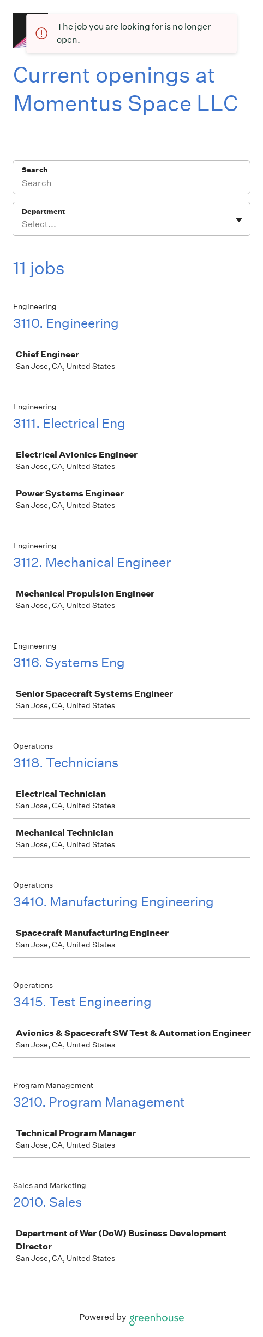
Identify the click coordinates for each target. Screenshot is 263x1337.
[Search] (131, 184)
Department (43, 211)
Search (34, 170)
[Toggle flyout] (239, 220)
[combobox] (22, 224)
